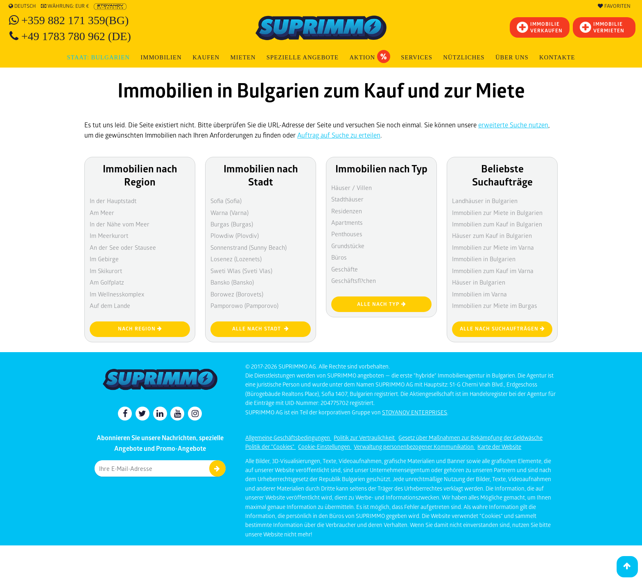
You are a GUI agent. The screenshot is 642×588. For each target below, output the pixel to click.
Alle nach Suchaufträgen (502, 328)
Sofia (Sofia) (226, 201)
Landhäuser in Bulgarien (485, 201)
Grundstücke (347, 246)
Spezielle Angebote (303, 57)
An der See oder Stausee (123, 247)
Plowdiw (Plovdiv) (234, 235)
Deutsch (22, 6)
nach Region (140, 328)
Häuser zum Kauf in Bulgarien (492, 235)
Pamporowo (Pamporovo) (244, 305)
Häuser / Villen (351, 187)
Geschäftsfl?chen (353, 280)
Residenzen (346, 211)
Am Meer (102, 212)
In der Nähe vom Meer (119, 224)
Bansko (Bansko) (232, 282)
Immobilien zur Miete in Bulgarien (497, 212)
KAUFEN (205, 57)
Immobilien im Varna (479, 294)
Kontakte (557, 57)
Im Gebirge (104, 259)
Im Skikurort (106, 271)
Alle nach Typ (381, 304)
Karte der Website (499, 446)
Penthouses (346, 234)
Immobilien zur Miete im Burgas (494, 305)
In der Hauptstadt (113, 201)
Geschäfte (344, 269)
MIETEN (243, 57)
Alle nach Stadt (260, 328)
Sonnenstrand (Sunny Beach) (248, 247)
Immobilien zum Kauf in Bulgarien (497, 224)
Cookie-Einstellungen (324, 446)
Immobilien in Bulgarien (483, 259)
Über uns (512, 57)
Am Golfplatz (107, 282)
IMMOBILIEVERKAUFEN (540, 27)
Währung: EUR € (65, 6)
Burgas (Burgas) (231, 224)
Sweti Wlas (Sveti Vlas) (241, 271)
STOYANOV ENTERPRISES (414, 412)
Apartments (347, 222)
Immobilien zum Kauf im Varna (492, 271)
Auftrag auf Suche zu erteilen (338, 135)
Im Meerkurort (109, 235)
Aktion (369, 56)
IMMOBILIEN (160, 57)
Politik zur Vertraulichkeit (365, 437)
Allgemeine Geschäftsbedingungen (288, 437)
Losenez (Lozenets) (236, 259)
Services (416, 57)
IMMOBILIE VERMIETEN (602, 27)
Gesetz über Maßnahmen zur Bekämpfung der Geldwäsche (470, 437)
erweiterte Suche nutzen (513, 124)
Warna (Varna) (229, 212)
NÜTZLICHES (463, 57)
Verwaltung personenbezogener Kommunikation (414, 446)
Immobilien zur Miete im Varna (493, 247)
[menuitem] (557, 57)
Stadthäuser (347, 199)
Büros (339, 257)
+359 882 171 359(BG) (75, 20)
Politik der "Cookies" (270, 446)
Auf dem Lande (110, 305)
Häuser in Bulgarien (478, 282)
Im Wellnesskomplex (117, 294)
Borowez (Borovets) (236, 294)
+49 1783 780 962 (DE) (76, 36)
